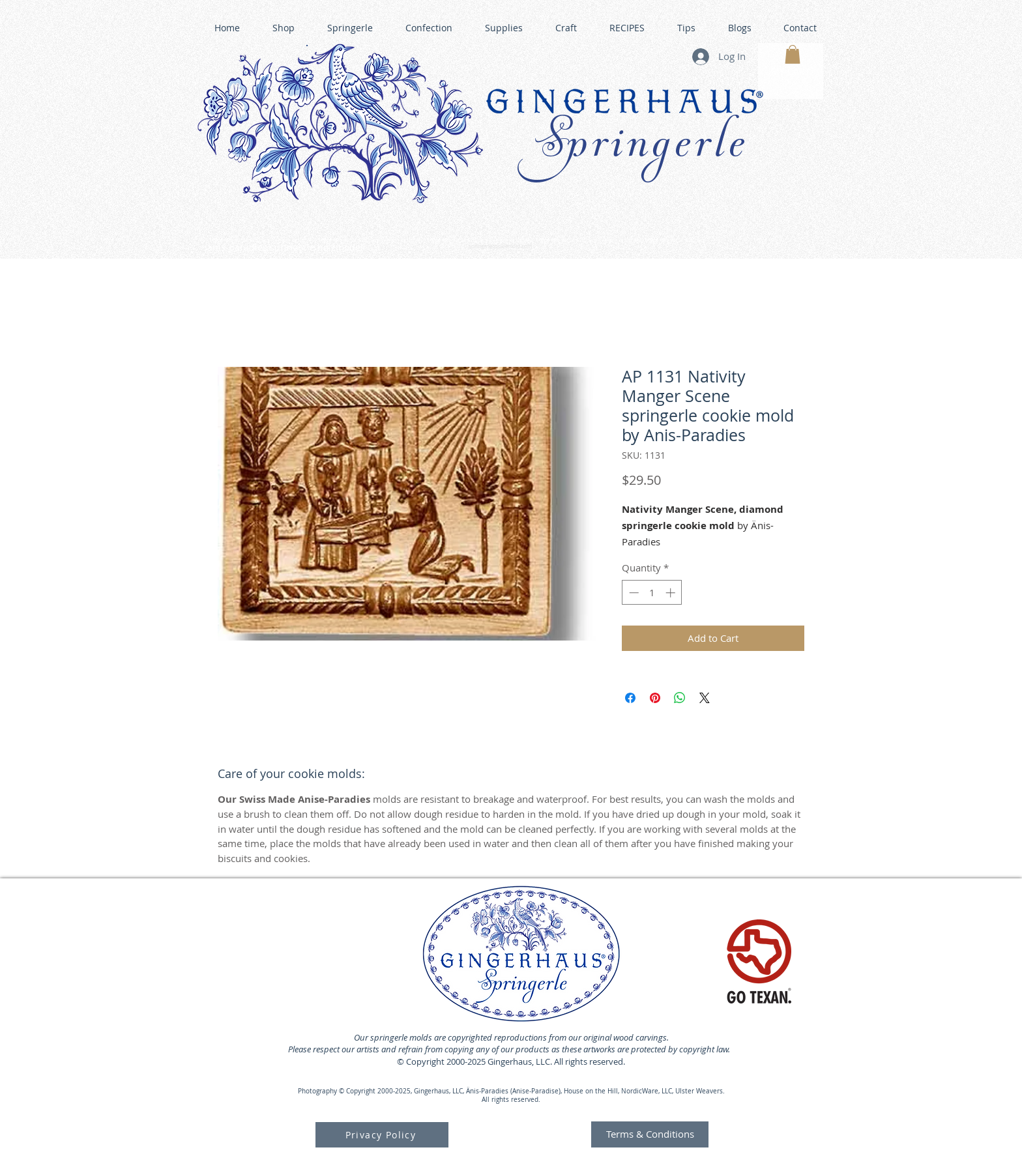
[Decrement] (632, 593)
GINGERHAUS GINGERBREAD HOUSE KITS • (634, 241)
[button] (792, 54)
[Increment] (671, 593)
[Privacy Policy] (381, 1134)
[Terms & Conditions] (649, 1134)
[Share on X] (704, 698)
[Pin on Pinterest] (655, 698)
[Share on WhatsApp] (680, 698)
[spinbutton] (652, 593)
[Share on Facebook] (630, 698)
